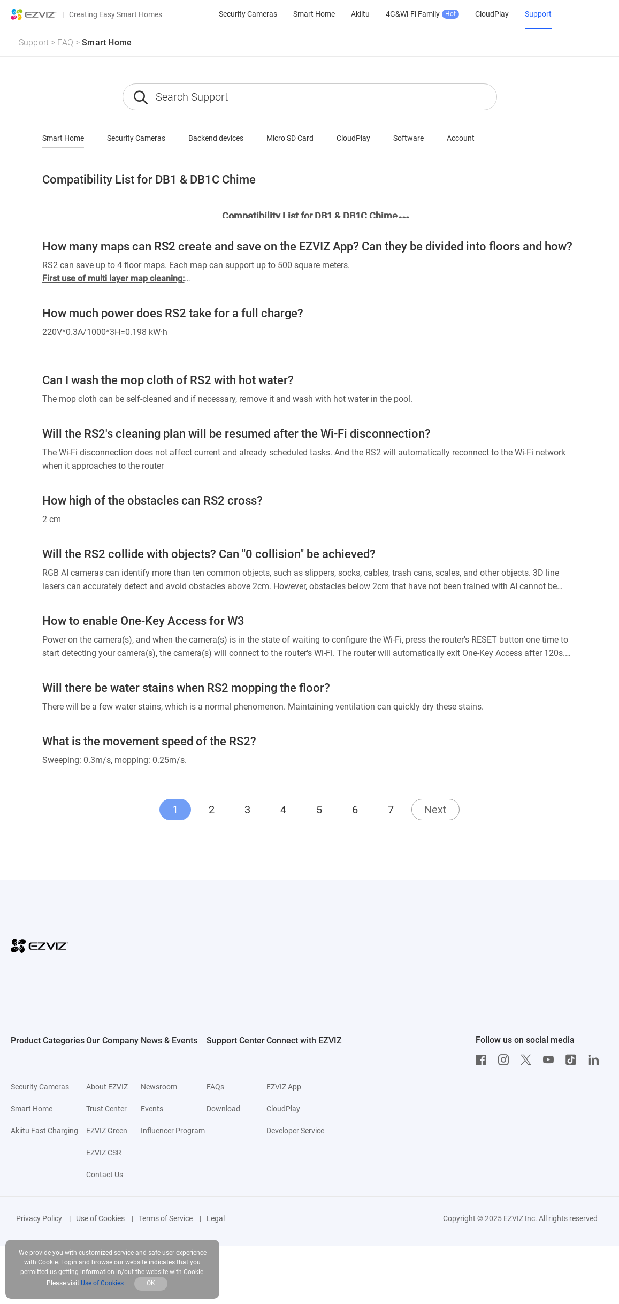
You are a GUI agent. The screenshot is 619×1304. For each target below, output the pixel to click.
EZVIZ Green (106, 1130)
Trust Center (106, 1108)
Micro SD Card (290, 138)
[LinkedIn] (596, 1060)
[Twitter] (529, 1060)
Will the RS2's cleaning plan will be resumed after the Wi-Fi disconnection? (236, 433)
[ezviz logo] (34, 14)
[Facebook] (484, 1060)
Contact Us (104, 1174)
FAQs (215, 1086)
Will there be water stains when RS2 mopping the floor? (186, 688)
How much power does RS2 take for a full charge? (172, 313)
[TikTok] (573, 1060)
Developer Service (295, 1130)
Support (34, 42)
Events (152, 1108)
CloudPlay (353, 138)
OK (151, 1283)
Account (461, 138)
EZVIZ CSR (103, 1152)
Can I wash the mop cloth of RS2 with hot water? (168, 380)
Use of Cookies (100, 1218)
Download (223, 1108)
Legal (216, 1218)
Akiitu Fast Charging (44, 1130)
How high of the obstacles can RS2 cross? (152, 500)
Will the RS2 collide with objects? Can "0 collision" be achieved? (209, 554)
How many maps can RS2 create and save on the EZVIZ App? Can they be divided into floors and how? (307, 246)
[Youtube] (551, 1060)
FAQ (65, 42)
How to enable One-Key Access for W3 (143, 621)
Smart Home (107, 42)
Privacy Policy (39, 1218)
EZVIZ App (283, 1086)
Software (408, 138)
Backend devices (215, 138)
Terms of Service (166, 1218)
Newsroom (159, 1086)
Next (435, 809)
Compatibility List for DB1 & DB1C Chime (149, 179)
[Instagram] (506, 1060)
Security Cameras (136, 138)
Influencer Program (173, 1130)
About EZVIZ (107, 1086)
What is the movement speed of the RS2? (149, 741)
